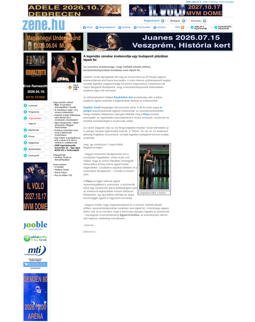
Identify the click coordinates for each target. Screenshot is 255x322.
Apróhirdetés (34, 149)
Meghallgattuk (105, 27)
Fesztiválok (142, 27)
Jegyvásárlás (34, 118)
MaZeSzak (33, 130)
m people (59, 167)
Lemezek (32, 105)
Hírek (87, 27)
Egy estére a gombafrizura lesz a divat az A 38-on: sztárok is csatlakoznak (67, 140)
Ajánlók (124, 27)
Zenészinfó (33, 155)
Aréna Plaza (61, 172)
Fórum (31, 136)
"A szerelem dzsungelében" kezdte (65, 106)
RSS (179, 27)
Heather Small (62, 169)
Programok (33, 112)
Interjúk (159, 27)
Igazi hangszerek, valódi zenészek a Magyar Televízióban (66, 125)
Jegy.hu (32, 123)
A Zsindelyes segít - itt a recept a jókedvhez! (66, 111)
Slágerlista (33, 143)
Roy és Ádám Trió (63, 175)
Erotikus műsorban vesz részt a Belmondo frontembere (66, 132)
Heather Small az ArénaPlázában (63, 158)
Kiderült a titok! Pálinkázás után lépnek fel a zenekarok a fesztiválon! (67, 117)
